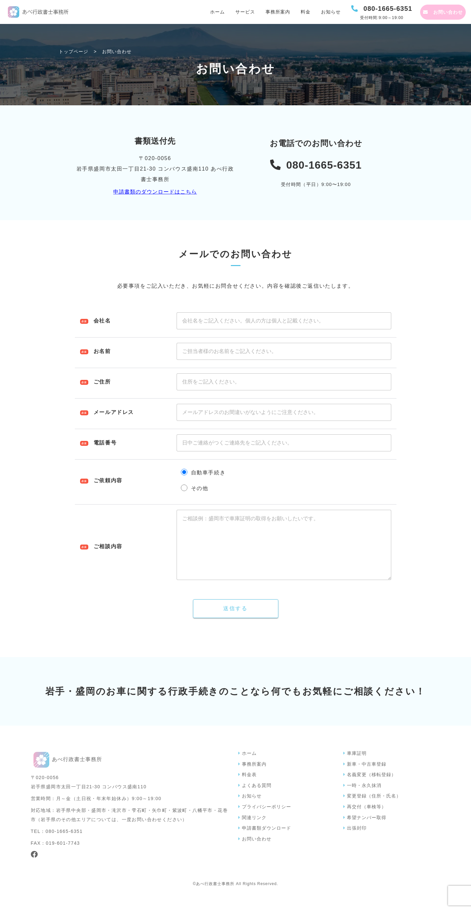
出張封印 (357, 841)
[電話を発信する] (381, 12)
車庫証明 (357, 766)
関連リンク (254, 830)
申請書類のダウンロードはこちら (155, 192)
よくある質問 (256, 798)
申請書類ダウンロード (266, 841)
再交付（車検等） (366, 819)
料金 (305, 11)
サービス (245, 11)
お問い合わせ (256, 852)
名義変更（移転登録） (371, 787)
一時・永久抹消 (364, 798)
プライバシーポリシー (266, 819)
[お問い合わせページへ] (443, 12)
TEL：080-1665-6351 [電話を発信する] (57, 844)
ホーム (217, 11)
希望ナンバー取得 (366, 830)
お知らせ (331, 11)
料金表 (249, 787)
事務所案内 (278, 11)
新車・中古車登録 (366, 777)
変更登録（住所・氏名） (374, 809)
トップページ (73, 51)
